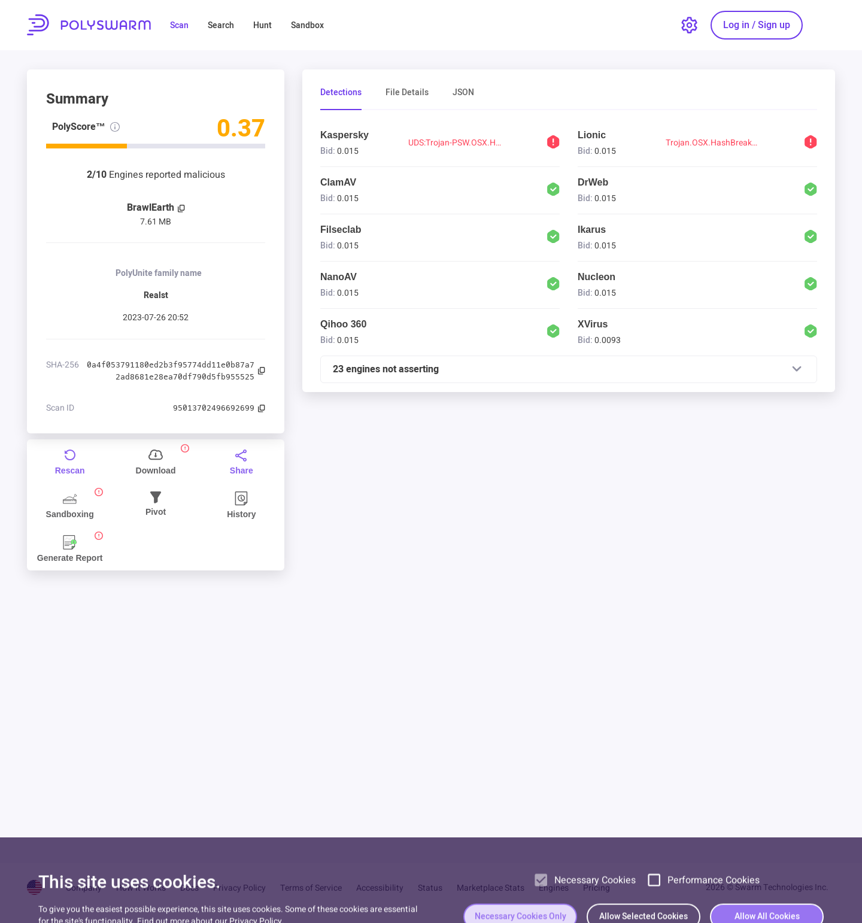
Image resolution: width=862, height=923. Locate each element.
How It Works (141, 888)
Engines (554, 888)
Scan (179, 25)
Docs (189, 888)
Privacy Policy (239, 888)
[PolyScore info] (115, 127)
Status (430, 888)
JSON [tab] (463, 93)
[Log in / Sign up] (757, 25)
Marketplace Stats (490, 888)
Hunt (262, 25)
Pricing (596, 888)
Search (221, 25)
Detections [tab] (341, 93)
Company (84, 888)
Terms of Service (311, 888)
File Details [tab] (407, 93)
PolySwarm (89, 24)
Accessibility (379, 888)
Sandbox (307, 25)
